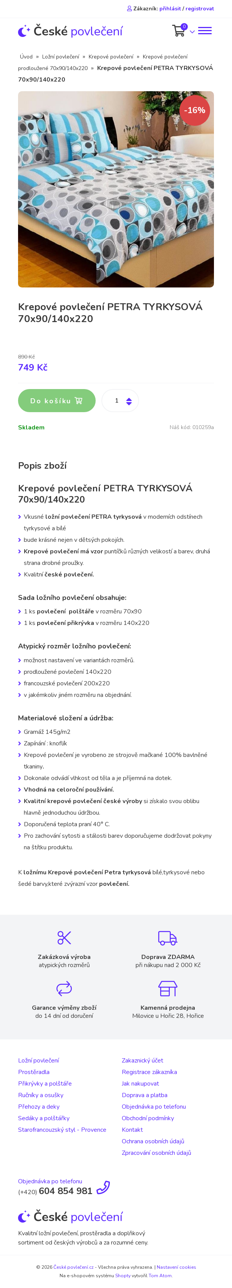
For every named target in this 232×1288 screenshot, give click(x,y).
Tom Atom (160, 1276)
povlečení (70, 31)
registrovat (200, 8)
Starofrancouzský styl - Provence (62, 1130)
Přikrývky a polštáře (45, 1083)
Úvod (26, 56)
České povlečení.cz (73, 1267)
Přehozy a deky (39, 1107)
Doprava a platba (144, 1095)
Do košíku (56, 401)
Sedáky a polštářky (44, 1118)
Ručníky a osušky (40, 1095)
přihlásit (170, 8)
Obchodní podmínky (148, 1118)
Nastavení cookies (176, 1267)
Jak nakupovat (140, 1083)
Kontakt (132, 1130)
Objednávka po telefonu (154, 1107)
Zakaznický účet (142, 1060)
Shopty (123, 1276)
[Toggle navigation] (204, 31)
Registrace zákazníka (149, 1072)
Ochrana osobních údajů (153, 1141)
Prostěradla (34, 1072)
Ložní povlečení (60, 56)
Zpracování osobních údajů (156, 1153)
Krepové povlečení (111, 56)
